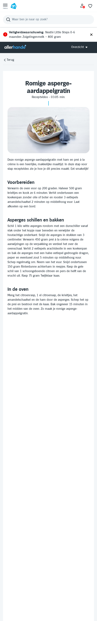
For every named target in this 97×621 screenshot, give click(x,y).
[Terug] (8, 60)
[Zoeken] (48, 19)
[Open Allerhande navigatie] (80, 47)
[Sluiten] (91, 35)
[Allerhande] (15, 47)
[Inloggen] (82, 6)
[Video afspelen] (48, 130)
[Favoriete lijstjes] (90, 6)
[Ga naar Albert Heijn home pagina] (14, 6)
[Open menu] (5, 6)
